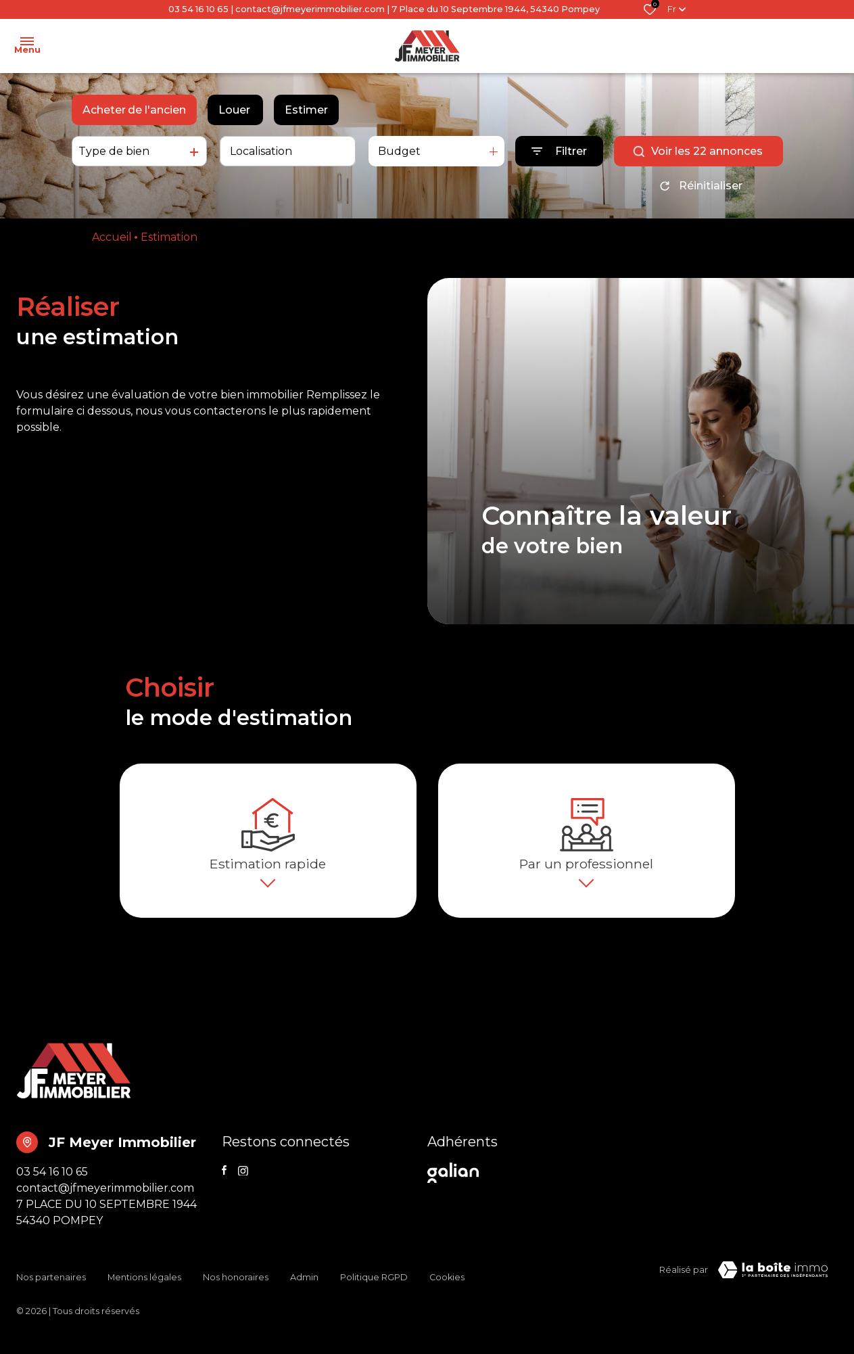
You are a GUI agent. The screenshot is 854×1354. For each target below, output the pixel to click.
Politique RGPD (374, 1291)
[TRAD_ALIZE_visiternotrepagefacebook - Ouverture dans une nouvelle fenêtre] (224, 1193)
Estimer (306, 109)
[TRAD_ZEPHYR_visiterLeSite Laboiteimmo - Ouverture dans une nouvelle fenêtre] (773, 1294)
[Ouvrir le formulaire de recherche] (559, 151)
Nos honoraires (235, 1291)
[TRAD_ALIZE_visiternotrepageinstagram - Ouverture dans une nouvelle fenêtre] (243, 1195)
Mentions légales (144, 1291)
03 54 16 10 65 (198, 9)
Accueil (112, 237)
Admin (304, 1291)
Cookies (447, 1291)
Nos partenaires (51, 1291)
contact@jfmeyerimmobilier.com (310, 9)
